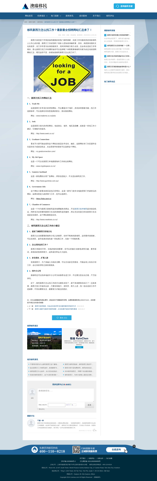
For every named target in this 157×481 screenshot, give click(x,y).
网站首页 (29, 16)
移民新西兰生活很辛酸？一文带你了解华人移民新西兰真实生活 (129, 45)
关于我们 (96, 16)
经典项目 (41, 16)
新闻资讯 (69, 16)
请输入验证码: (43, 405)
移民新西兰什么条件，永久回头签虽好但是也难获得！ (45, 371)
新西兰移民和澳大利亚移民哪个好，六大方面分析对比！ (127, 35)
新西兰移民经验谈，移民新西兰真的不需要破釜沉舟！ (79, 364)
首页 (25, 22)
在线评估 (91, 458)
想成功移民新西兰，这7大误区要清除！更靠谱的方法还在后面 (45, 375)
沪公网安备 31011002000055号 (90, 461)
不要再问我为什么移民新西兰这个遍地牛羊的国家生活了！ (45, 364)
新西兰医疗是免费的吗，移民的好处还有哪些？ (79, 368)
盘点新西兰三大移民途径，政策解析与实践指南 (45, 368)
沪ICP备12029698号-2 (68, 461)
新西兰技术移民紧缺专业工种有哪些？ (120, 56)
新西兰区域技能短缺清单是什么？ (119, 67)
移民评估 (110, 16)
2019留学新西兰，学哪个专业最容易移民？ (79, 371)
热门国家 (55, 16)
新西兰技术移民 (80, 209)
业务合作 (100, 458)
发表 (89, 405)
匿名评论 (42, 409)
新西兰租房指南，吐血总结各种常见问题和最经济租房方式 (55, 306)
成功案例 (83, 16)
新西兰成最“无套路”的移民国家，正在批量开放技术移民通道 (56, 309)
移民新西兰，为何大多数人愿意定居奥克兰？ (79, 375)
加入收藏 (109, 458)
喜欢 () (62, 318)
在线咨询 (116, 449)
